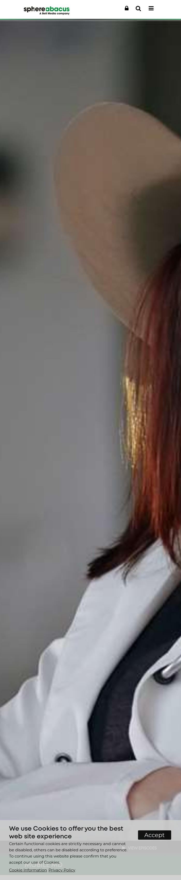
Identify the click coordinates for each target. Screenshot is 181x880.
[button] (127, 8)
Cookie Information (28, 870)
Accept (154, 835)
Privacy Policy (61, 870)
